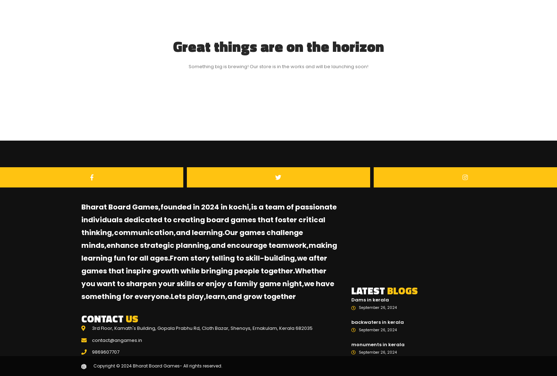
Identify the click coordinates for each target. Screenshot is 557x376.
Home (408, 28)
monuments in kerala (378, 344)
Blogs (469, 28)
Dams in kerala (370, 299)
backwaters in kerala (377, 322)
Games (439, 28)
